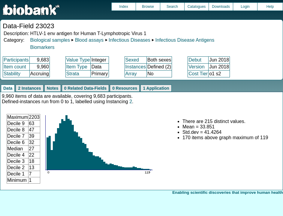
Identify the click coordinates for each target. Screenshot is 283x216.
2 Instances (29, 88)
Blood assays (89, 40)
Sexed (132, 59)
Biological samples (50, 40)
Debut (194, 59)
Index (123, 6)
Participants (16, 59)
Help (270, 6)
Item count (15, 66)
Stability (12, 73)
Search (172, 6)
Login (245, 6)
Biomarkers (42, 47)
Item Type (76, 66)
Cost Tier (198, 73)
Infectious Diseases (129, 40)
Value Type (78, 59)
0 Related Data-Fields (85, 88)
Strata (72, 73)
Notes (53, 88)
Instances (135, 66)
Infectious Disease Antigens (185, 40)
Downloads (221, 6)
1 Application (156, 88)
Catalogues (197, 6)
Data (7, 88)
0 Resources (124, 88)
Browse (148, 6)
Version (196, 66)
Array (131, 73)
